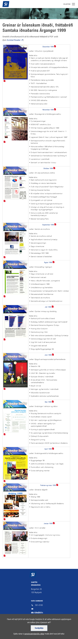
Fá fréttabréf (10, 622)
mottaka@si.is (39, 609)
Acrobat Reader (14, 40)
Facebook (63, 622)
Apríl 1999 (48, 449)
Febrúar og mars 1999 (48, 485)
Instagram (68, 622)
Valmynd (74, 4)
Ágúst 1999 (48, 262)
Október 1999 (48, 168)
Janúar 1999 (48, 523)
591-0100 (39, 605)
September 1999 (48, 225)
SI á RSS (58, 622)
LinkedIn (73, 622)
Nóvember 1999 (48, 110)
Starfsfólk (38, 612)
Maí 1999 (48, 402)
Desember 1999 (48, 47)
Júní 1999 (48, 355)
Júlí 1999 (48, 307)
